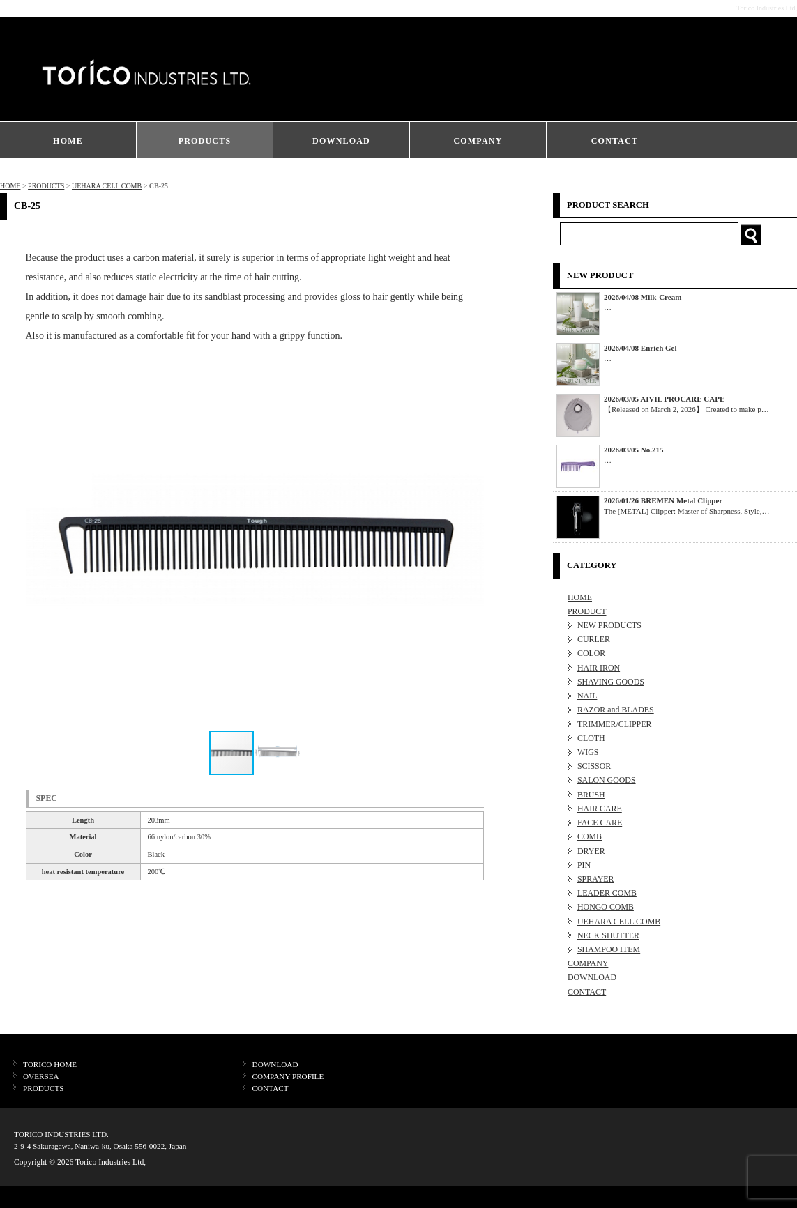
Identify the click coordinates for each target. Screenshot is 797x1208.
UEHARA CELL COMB (107, 186)
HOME (68, 141)
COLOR (591, 653)
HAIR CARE (599, 808)
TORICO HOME (50, 1064)
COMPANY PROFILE (288, 1076)
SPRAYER (595, 879)
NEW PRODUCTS (609, 625)
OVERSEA (41, 1076)
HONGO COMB (605, 907)
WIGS (587, 752)
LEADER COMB (607, 893)
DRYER (591, 851)
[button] (471, 541)
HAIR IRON (598, 668)
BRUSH (591, 795)
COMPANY (477, 141)
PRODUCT (587, 611)
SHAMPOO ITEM (608, 949)
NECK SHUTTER (608, 935)
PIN (584, 865)
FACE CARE (599, 822)
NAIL (587, 696)
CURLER (593, 639)
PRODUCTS (205, 141)
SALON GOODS (606, 780)
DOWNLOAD (341, 141)
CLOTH (591, 738)
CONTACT (615, 141)
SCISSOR (594, 766)
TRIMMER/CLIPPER (614, 724)
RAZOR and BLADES (615, 709)
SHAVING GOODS (610, 682)
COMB (589, 836)
